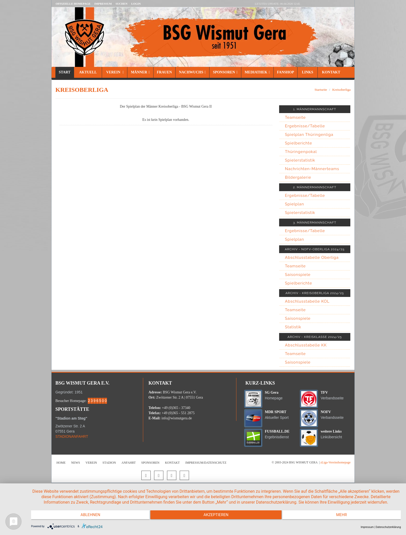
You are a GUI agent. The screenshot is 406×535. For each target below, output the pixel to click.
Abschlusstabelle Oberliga (312, 257)
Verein (114, 72)
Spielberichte (298, 143)
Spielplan (294, 204)
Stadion (109, 462)
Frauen (164, 72)
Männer (140, 72)
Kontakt (330, 72)
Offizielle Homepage (73, 3)
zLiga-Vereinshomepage (335, 462)
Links (307, 72)
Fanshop (285, 72)
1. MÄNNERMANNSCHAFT (314, 109)
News (75, 462)
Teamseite (295, 117)
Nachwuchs (192, 72)
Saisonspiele (298, 274)
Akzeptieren (216, 517)
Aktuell (87, 72)
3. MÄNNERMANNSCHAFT (314, 222)
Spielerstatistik (300, 160)
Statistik (293, 327)
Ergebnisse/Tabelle (305, 126)
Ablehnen (86, 517)
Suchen (121, 3)
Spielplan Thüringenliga (309, 134)
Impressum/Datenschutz (206, 462)
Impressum (103, 3)
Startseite (321, 90)
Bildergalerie (298, 177)
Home (61, 462)
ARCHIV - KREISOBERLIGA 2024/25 (314, 293)
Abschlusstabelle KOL (307, 301)
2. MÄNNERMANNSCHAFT (314, 187)
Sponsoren (225, 72)
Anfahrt (128, 462)
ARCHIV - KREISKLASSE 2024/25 (314, 337)
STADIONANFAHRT (71, 436)
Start (64, 72)
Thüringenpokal (301, 151)
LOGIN (136, 3)
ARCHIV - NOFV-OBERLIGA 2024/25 (315, 249)
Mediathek (257, 72)
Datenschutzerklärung (388, 527)
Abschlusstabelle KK (306, 345)
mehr (345, 517)
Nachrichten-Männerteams (312, 168)
